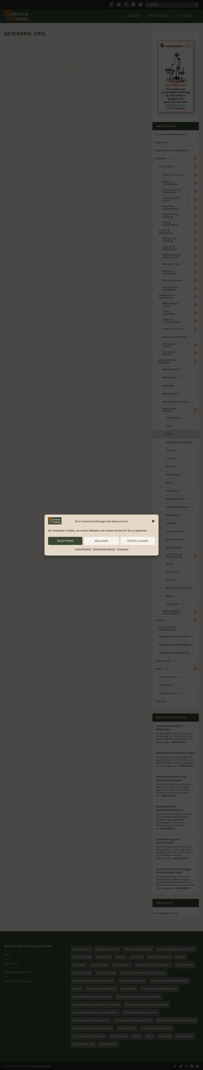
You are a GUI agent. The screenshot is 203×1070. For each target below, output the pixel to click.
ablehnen (101, 541)
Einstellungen (137, 541)
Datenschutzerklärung (104, 548)
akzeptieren (65, 541)
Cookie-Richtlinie (83, 548)
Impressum (122, 548)
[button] (153, 521)
